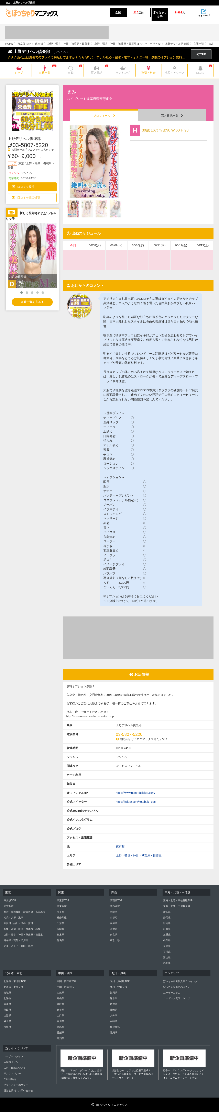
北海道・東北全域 (13, 987)
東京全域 (8, 906)
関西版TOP (116, 900)
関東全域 (62, 906)
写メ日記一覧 (172, 115)
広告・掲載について (15, 1067)
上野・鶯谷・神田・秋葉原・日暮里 (68, 43)
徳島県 (60, 1026)
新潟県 (167, 923)
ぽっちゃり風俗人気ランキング (180, 981)
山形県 (7, 1015)
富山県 (167, 957)
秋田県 (7, 1009)
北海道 (7, 998)
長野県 (167, 946)
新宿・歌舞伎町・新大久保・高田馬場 (24, 911)
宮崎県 (113, 1021)
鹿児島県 (115, 1026)
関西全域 (115, 906)
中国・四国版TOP (66, 981)
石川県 (167, 951)
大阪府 (113, 911)
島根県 (60, 1009)
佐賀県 (113, 1004)
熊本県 (113, 998)
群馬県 (60, 940)
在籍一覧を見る (32, 302)
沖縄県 (113, 1032)
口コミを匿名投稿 (26, 197)
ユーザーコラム (171, 992)
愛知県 (167, 911)
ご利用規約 (10, 1079)
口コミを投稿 (23, 186)
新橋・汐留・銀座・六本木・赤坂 (22, 929)
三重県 (167, 934)
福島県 (7, 1026)
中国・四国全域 (65, 987)
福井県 (167, 963)
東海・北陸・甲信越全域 (176, 906)
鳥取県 (60, 1004)
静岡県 (167, 917)
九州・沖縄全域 (118, 987)
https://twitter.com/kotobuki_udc (136, 801)
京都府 (113, 917)
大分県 (113, 1015)
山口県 (60, 1015)
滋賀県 (113, 929)
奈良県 (113, 934)
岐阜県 (167, 929)
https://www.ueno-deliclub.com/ (135, 792)
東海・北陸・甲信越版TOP (178, 900)
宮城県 (7, 992)
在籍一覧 (198, 43)
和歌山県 (115, 940)
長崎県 (113, 1009)
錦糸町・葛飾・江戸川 (16, 940)
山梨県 (167, 940)
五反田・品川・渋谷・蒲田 (18, 923)
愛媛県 (60, 1032)
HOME (9, 43)
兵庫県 (113, 923)
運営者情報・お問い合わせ (18, 1090)
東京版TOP (24, 43)
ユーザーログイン (13, 1056)
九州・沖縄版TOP (120, 981)
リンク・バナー (12, 1073)
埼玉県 (60, 911)
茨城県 (60, 929)
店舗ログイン (11, 1062)
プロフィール (104, 115)
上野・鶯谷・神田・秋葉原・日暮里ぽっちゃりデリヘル (127, 43)
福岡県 (113, 992)
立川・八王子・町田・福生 (18, 946)
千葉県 (60, 923)
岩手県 (7, 1021)
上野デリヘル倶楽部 (177, 43)
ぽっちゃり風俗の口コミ (176, 987)
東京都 (39, 43)
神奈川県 (62, 917)
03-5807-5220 (30, 145)
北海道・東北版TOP (15, 981)
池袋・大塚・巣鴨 (13, 917)
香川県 (60, 1021)
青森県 (7, 1004)
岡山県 (60, 998)
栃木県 (60, 934)
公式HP (201, 54)
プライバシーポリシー (16, 1084)
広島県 (60, 992)
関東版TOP (63, 900)
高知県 (60, 1038)
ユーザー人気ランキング (176, 998)
